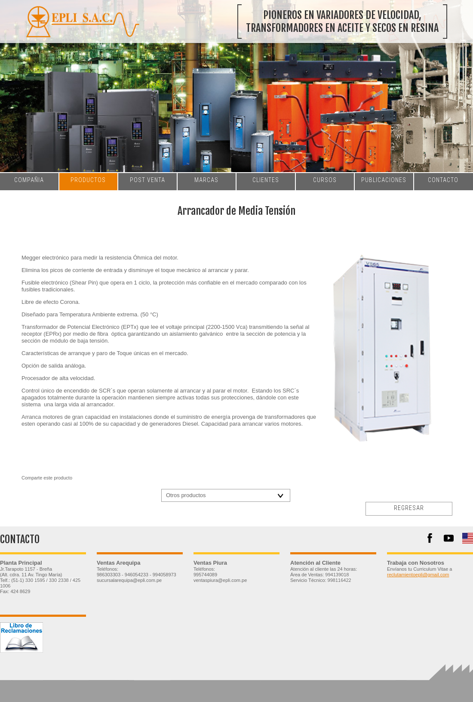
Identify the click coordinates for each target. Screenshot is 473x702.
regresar (409, 507)
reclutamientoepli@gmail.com (418, 574)
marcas (206, 179)
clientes (265, 179)
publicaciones (383, 179)
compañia (29, 179)
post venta (147, 179)
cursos (325, 179)
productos (88, 179)
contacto (443, 179)
